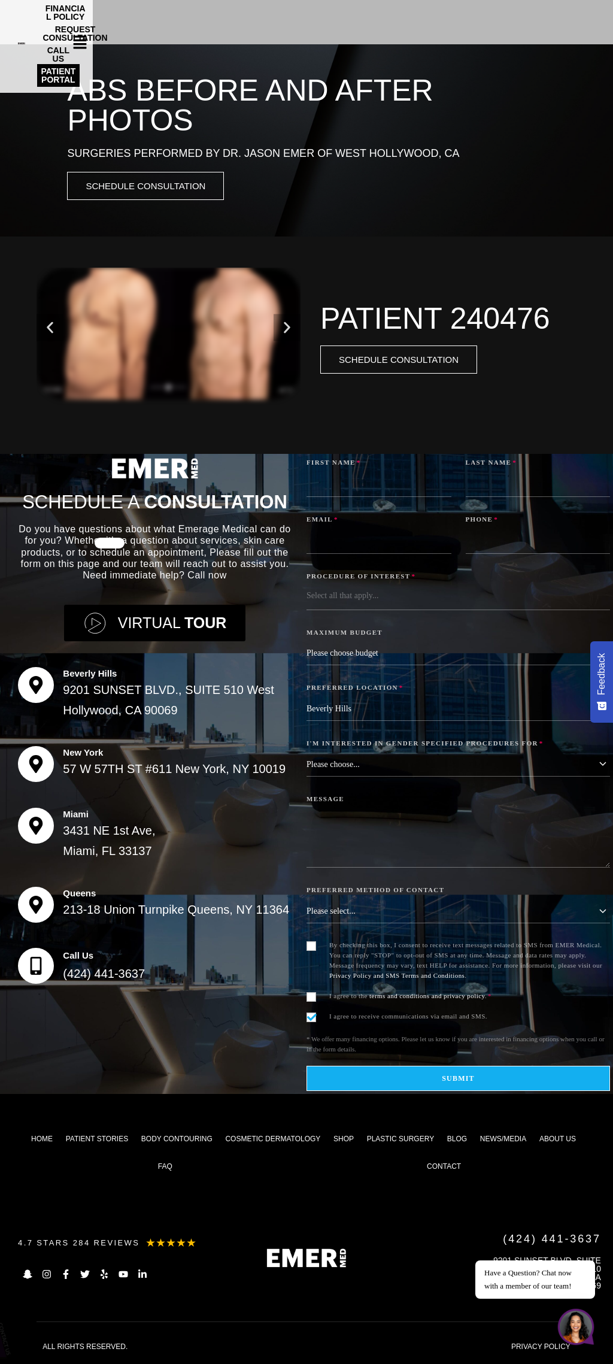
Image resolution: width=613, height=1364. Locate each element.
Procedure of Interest (360, 577)
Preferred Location (354, 689)
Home (42, 1140)
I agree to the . (410, 997)
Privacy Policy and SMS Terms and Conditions (397, 977)
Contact (444, 1168)
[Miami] (36, 827)
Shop (343, 1140)
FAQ (165, 1168)
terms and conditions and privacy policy (427, 997)
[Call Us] (36, 968)
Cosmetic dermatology (272, 1140)
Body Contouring (177, 1140)
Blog (457, 1140)
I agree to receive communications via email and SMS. (408, 1018)
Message (325, 800)
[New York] (36, 766)
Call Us (78, 957)
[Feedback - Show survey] (601, 682)
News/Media (503, 1140)
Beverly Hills (90, 675)
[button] (577, 16)
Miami (76, 816)
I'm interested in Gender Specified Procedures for (425, 744)
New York (83, 754)
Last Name (491, 464)
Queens (79, 895)
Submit (458, 1080)
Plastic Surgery (400, 1140)
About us (557, 1140)
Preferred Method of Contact (375, 891)
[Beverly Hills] (36, 687)
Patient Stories (97, 1140)
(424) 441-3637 (104, 975)
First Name (333, 464)
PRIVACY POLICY (540, 1348)
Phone (482, 521)
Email (322, 521)
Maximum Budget (344, 634)
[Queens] (36, 907)
